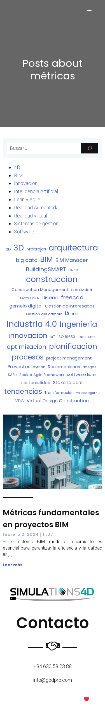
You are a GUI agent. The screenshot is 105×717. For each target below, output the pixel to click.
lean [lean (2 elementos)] (82, 336)
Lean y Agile (27, 199)
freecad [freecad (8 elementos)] (72, 297)
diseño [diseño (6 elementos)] (50, 297)
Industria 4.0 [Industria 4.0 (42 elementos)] (32, 324)
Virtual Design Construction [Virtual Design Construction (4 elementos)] (58, 400)
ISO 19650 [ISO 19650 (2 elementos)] (66, 336)
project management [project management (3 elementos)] (69, 358)
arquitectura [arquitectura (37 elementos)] (73, 247)
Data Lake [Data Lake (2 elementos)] (29, 298)
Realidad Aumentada (36, 207)
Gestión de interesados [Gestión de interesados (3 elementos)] (70, 306)
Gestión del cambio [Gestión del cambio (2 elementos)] (44, 314)
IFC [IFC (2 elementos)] (75, 314)
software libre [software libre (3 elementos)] (81, 374)
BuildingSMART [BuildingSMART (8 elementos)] (46, 269)
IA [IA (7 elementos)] (67, 313)
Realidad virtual (30, 216)
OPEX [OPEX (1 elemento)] (91, 337)
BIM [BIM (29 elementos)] (46, 259)
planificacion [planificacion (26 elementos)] (73, 346)
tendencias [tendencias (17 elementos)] (23, 391)
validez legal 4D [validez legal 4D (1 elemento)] (87, 393)
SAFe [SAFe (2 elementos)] (12, 374)
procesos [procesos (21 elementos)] (28, 357)
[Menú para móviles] (89, 10)
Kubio (70, 707)
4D (17, 167)
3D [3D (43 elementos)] (18, 247)
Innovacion (26, 183)
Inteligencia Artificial (36, 191)
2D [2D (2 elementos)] (8, 249)
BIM (18, 175)
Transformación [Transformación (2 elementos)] (59, 392)
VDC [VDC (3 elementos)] (19, 401)
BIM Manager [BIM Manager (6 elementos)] (71, 260)
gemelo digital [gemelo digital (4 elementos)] (26, 306)
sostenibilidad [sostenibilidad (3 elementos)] (35, 382)
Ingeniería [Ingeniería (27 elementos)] (78, 324)
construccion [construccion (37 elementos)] (52, 279)
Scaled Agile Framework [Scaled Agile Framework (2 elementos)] (41, 374)
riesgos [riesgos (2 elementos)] (89, 367)
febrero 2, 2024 (21, 534)
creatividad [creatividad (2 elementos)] (81, 289)
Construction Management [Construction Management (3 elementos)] (40, 289)
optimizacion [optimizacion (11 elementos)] (26, 346)
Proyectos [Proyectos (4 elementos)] (19, 366)
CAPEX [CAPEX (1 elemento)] (73, 270)
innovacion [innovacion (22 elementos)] (27, 335)
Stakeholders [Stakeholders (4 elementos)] (67, 382)
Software (24, 232)
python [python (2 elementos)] (39, 367)
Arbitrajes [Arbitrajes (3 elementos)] (36, 249)
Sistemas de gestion (36, 223)
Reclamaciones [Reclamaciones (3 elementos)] (64, 367)
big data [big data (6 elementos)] (27, 260)
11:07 (48, 534)
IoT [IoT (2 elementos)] (52, 336)
